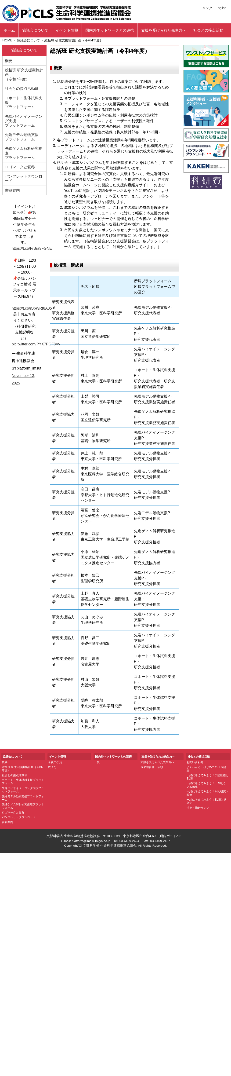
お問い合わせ (195, 762)
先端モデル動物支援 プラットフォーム (22, 137)
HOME (7, 40)
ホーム (9, 30)
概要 (8, 61)
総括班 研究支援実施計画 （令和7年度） (24, 74)
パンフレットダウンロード (23, 178)
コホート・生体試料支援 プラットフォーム (23, 102)
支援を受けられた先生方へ (157, 762)
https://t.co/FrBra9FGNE (32, 248)
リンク (207, 8)
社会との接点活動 (208, 30)
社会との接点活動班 (22, 89)
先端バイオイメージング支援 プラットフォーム (23, 120)
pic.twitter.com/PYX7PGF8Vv (36, 344)
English (221, 8)
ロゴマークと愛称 (20, 167)
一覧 (97, 762)
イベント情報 (67, 30)
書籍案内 (12, 190)
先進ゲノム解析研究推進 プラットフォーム (23, 152)
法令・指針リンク (198, 807)
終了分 (52, 767)
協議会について (35, 30)
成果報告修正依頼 (152, 767)
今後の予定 (55, 762)
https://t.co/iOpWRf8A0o (32, 308)
